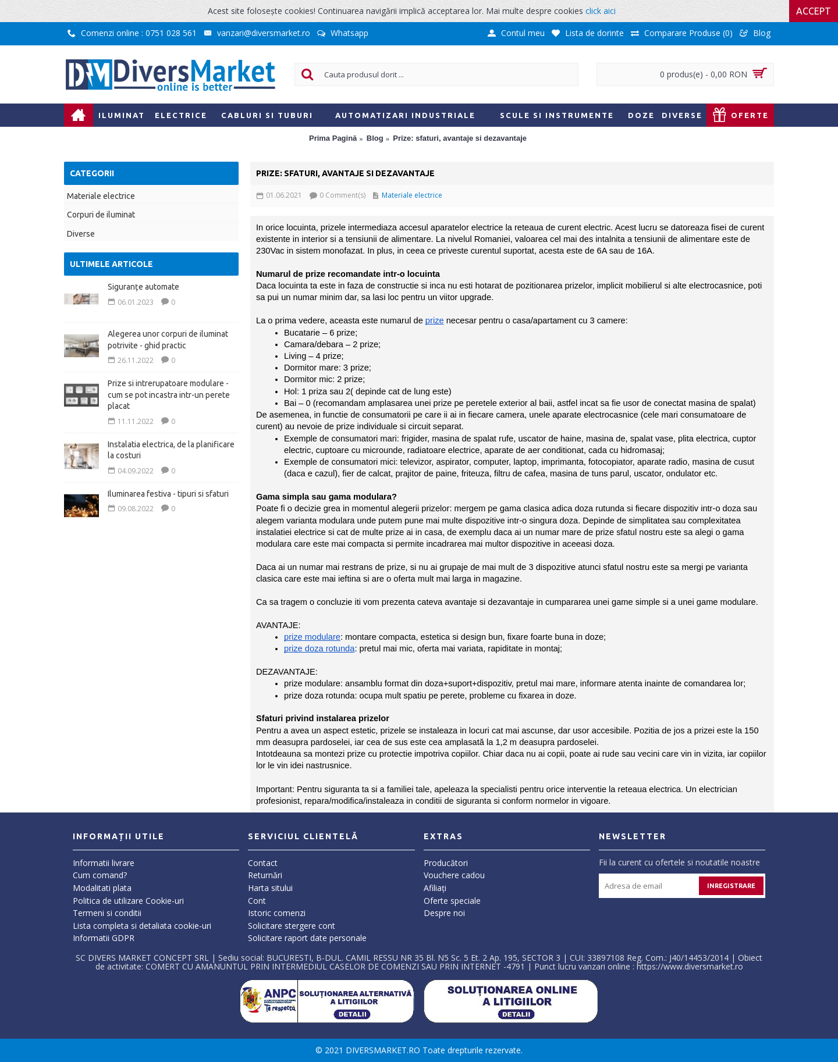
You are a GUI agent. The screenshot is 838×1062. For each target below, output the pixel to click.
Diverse (81, 233)
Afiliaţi (435, 887)
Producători (446, 862)
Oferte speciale (452, 900)
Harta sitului (270, 887)
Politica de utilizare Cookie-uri (128, 900)
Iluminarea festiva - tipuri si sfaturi (168, 493)
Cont (257, 900)
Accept (813, 11)
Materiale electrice (101, 196)
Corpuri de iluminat (101, 214)
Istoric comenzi (277, 912)
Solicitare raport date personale (307, 937)
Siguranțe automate (143, 286)
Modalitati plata (102, 887)
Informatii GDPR (103, 937)
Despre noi (444, 912)
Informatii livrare (103, 862)
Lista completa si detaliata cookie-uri (142, 925)
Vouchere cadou (454, 875)
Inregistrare (731, 885)
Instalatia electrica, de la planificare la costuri (171, 450)
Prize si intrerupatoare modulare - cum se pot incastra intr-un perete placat (169, 395)
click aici (600, 10)
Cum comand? (100, 875)
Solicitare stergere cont (291, 925)
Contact (263, 862)
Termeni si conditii (107, 912)
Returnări (265, 875)
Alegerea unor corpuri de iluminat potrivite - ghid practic (168, 339)
